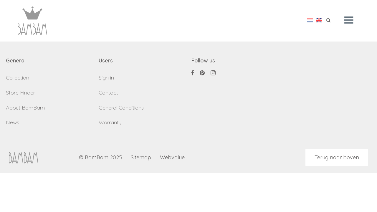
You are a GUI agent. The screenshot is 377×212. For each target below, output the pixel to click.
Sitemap (141, 158)
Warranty (110, 122)
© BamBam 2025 (100, 158)
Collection (17, 77)
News (12, 122)
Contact (108, 92)
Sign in (106, 77)
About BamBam (25, 107)
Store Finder (20, 92)
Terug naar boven (337, 157)
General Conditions (121, 107)
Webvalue (172, 158)
